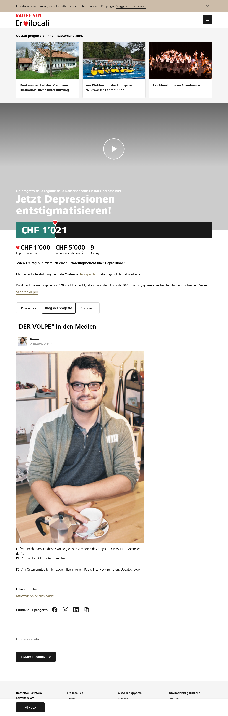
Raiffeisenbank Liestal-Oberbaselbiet (93, 191)
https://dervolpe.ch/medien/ (35, 596)
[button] (207, 19)
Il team (71, 698)
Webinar (123, 698)
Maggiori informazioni (131, 6)
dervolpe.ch (87, 274)
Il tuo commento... (29, 639)
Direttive (173, 698)
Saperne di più (27, 292)
